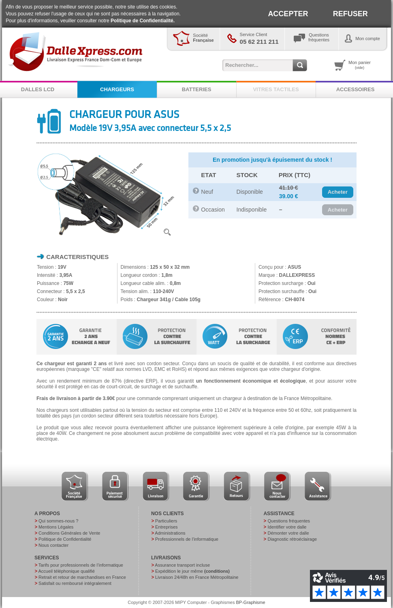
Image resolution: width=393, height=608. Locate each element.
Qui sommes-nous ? (58, 520)
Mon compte (367, 38)
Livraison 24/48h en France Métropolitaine (196, 577)
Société (203, 38)
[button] (337, 192)
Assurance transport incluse (182, 565)
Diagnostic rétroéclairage (292, 539)
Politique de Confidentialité (64, 539)
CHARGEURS (117, 89)
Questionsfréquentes (318, 37)
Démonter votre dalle (288, 533)
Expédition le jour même (192, 571)
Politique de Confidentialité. (143, 21)
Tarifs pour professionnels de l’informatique (80, 565)
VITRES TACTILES (276, 89)
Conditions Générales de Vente (69, 533)
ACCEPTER (288, 14)
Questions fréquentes (288, 520)
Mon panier (359, 65)
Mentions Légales (55, 527)
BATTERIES (196, 89)
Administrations (170, 533)
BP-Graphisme (250, 602)
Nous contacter (53, 545)
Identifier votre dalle (286, 527)
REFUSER (350, 14)
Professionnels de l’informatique (186, 539)
